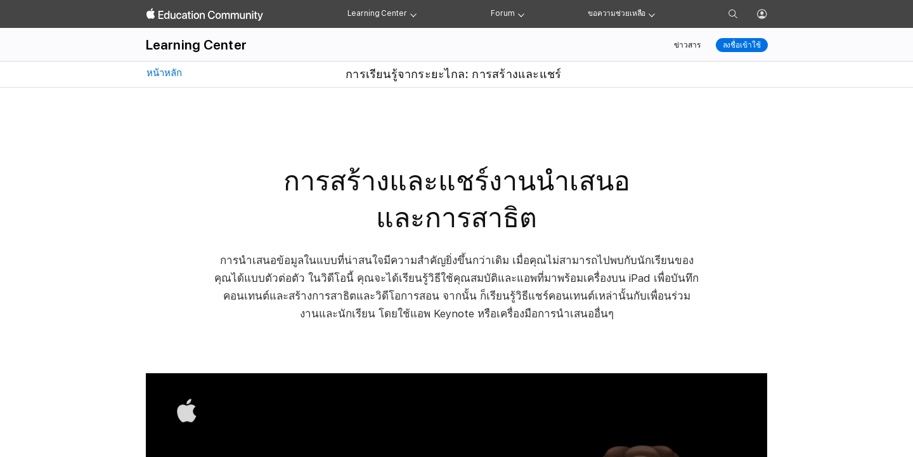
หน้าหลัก (163, 73)
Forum (502, 13)
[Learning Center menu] (413, 14)
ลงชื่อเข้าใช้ (742, 45)
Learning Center (377, 13)
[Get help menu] (652, 14)
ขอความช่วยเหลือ (616, 13)
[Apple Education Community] (204, 15)
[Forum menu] (521, 14)
